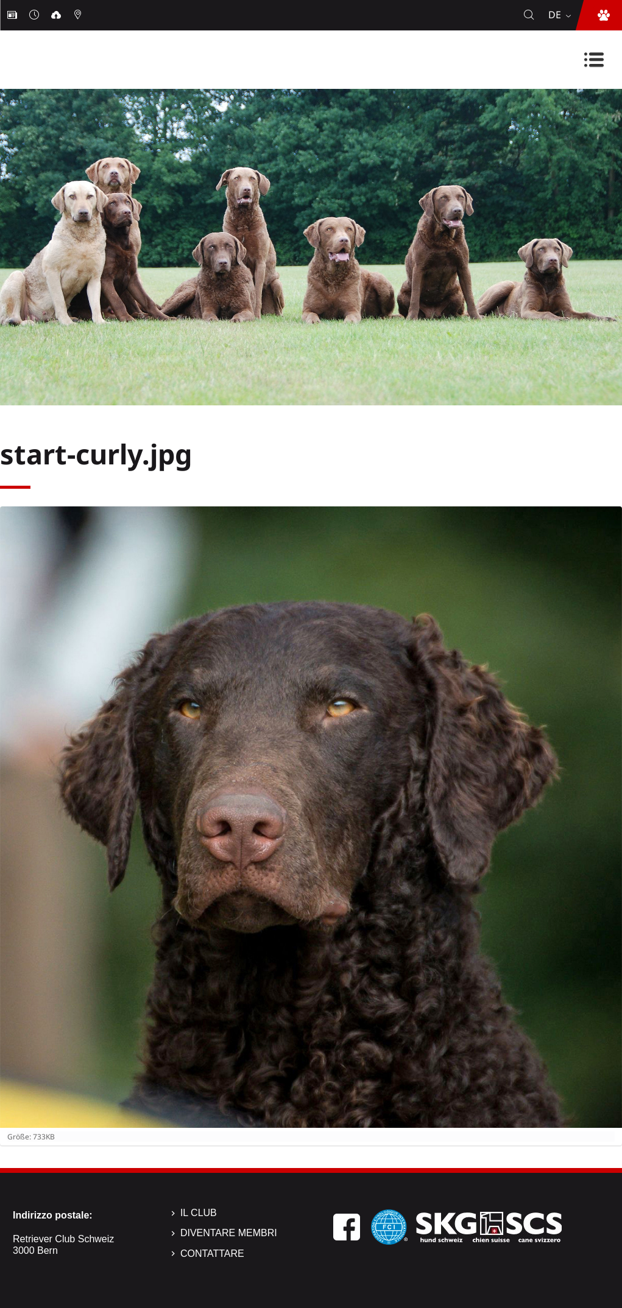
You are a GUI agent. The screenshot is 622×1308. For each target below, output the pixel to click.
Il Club (198, 1213)
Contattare (212, 1253)
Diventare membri (228, 1233)
